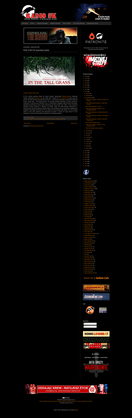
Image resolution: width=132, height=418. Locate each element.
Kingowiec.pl (38, 98)
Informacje (25, 23)
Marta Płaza (87, 213)
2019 (86, 91)
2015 (86, 157)
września (88, 130)
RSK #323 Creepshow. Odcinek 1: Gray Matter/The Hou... (95, 125)
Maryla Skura (87, 226)
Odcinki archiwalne (42, 23)
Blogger (76, 410)
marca (87, 143)
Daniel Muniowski (88, 243)
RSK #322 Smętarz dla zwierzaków (94, 128)
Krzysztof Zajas (88, 256)
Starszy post (74, 123)
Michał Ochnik (87, 214)
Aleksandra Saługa (89, 218)
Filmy (34, 118)
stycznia (88, 148)
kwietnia (88, 141)
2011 (86, 165)
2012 (86, 163)
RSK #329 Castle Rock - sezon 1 (94, 106)
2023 (86, 83)
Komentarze (87, 326)
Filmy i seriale (67, 23)
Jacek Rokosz (87, 224)
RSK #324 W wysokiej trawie (93, 122)
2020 (86, 89)
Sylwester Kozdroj (88, 205)
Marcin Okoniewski (89, 261)
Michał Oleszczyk (88, 267)
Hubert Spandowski (40, 118)
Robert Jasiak (87, 271)
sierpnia (88, 133)
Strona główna (50, 123)
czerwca (88, 137)
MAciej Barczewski (89, 259)
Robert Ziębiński (88, 209)
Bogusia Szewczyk (89, 198)
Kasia (85, 254)
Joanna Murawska (88, 194)
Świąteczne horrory (92, 23)
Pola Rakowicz (88, 201)
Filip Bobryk (87, 244)
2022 (86, 85)
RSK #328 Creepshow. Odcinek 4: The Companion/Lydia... (95, 109)
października (89, 97)
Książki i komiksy (55, 23)
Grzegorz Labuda (88, 203)
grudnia (88, 93)
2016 (86, 155)
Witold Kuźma (87, 228)
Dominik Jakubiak (88, 222)
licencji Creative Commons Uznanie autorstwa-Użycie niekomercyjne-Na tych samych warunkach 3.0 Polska (66, 401)
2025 (86, 78)
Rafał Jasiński (87, 196)
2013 (86, 161)
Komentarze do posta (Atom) (36, 126)
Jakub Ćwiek (87, 211)
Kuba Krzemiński (88, 258)
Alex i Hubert (87, 231)
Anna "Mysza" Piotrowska (90, 233)
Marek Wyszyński (88, 192)
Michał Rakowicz (88, 183)
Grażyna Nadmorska (89, 207)
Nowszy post (27, 123)
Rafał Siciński (48, 118)
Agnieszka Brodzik (88, 229)
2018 (86, 150)
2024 (86, 80)
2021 (86, 87)
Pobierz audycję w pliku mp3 (31, 93)
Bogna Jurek (87, 239)
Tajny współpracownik (89, 273)
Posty (86, 323)
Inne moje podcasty (78, 23)
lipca (87, 135)
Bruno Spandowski (89, 241)
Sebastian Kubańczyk (60, 118)
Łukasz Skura (87, 185)
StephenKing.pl (66, 96)
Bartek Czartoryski (88, 237)
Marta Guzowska (88, 265)
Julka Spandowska (89, 250)
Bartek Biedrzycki (88, 235)
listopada (88, 95)
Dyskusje (30, 118)
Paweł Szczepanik (88, 269)
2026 (86, 76)
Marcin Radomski (88, 263)
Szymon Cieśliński (88, 186)
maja (87, 139)
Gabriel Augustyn (88, 246)
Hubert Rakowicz (88, 200)
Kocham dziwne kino (63, 98)
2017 (86, 152)
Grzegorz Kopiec (88, 248)
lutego (87, 145)
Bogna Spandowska (89, 220)
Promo (32, 23)
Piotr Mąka (87, 216)
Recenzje (53, 118)
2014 (86, 159)
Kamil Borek (87, 252)
